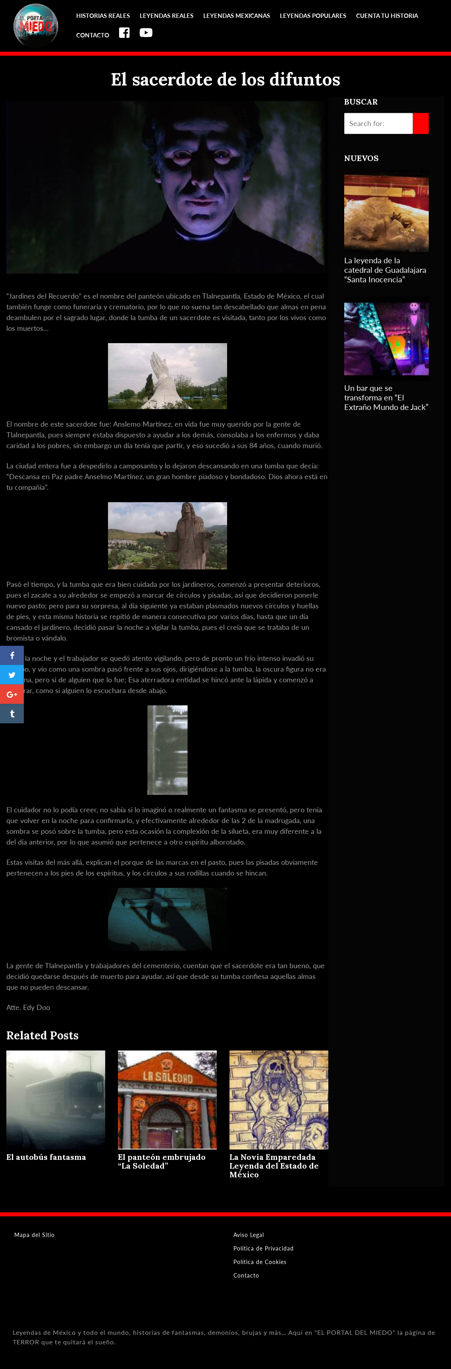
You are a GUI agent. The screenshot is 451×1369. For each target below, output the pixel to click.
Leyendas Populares (313, 15)
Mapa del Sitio (34, 1234)
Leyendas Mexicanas (236, 15)
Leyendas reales (166, 15)
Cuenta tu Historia (387, 15)
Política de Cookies (260, 1261)
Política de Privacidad (263, 1248)
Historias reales (103, 15)
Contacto (92, 35)
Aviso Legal (248, 1234)
